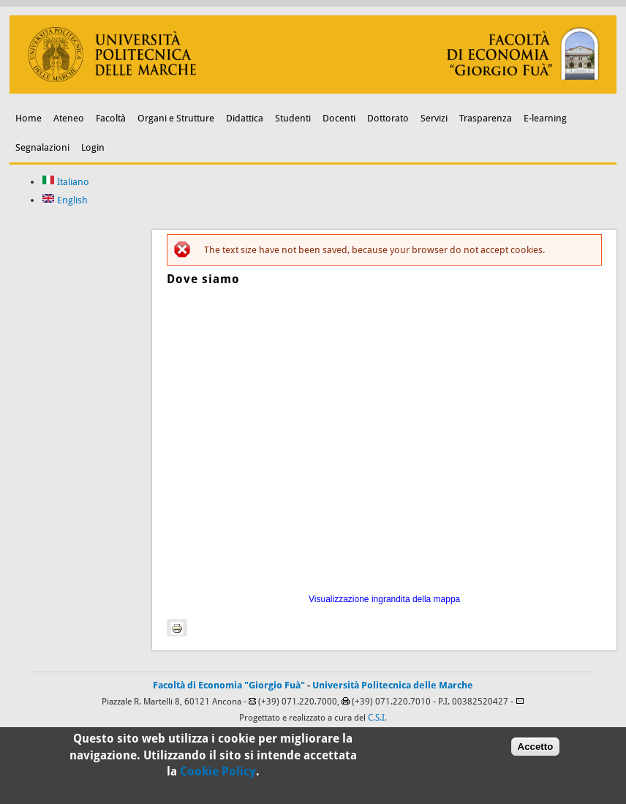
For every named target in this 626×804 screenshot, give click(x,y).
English (65, 200)
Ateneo (68, 118)
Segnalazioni (42, 147)
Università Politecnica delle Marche (392, 685)
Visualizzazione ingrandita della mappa (384, 599)
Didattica (244, 118)
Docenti (339, 118)
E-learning (545, 118)
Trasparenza (485, 118)
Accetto (536, 746)
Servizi (434, 118)
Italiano (65, 181)
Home (28, 118)
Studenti (293, 118)
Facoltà (111, 118)
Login (93, 147)
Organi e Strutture (175, 118)
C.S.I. (377, 718)
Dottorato (388, 118)
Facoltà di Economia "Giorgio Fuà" (229, 685)
